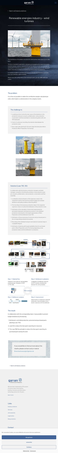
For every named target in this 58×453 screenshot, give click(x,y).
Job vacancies (11, 412)
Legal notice (11, 416)
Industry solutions (12, 406)
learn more (10, 395)
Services (10, 409)
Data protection (12, 419)
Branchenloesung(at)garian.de (23, 351)
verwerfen (29, 442)
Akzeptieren (29, 437)
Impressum (33, 450)
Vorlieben (29, 447)
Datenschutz (26, 450)
